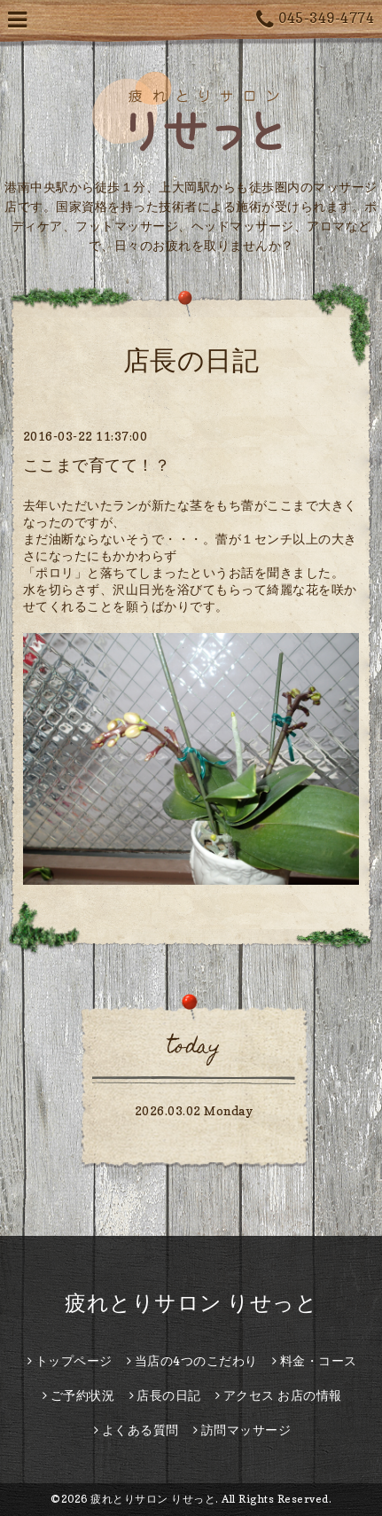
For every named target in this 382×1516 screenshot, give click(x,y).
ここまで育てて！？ (97, 465)
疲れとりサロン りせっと (191, 1303)
